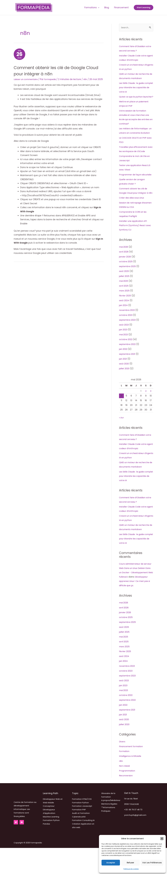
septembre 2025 (128, 288)
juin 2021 (123, 380)
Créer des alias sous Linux (133, 219)
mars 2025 (125, 312)
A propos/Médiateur (110, 826)
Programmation (128, 796)
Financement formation (132, 772)
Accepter (110, 862)
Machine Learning (51, 842)
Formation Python (80, 828)
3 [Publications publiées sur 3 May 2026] (150, 412)
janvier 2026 (125, 278)
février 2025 (125, 317)
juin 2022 (124, 370)
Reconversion (126, 801)
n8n (89, 80)
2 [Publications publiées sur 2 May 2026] (145, 412)
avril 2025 (124, 307)
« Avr (121, 439)
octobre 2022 (126, 361)
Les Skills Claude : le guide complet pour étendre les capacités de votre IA (133, 87)
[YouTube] (22, 848)
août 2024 (124, 322)
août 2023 (124, 346)
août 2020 (124, 385)
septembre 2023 (128, 341)
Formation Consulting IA (83, 846)
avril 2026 (124, 273)
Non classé (125, 791)
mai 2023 (124, 356)
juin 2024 (124, 327)
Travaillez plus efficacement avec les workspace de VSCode (134, 160)
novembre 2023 (127, 331)
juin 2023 (124, 351)
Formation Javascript (82, 832)
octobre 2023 (126, 336)
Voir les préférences (152, 862)
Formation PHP (79, 835)
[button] (162, 838)
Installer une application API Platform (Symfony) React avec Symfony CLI (134, 247)
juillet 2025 (125, 297)
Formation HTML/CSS (82, 825)
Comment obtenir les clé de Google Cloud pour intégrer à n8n (56, 71)
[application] (100, 7)
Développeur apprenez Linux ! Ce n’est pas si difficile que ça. (135, 607)
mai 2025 (124, 302)
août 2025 (124, 292)
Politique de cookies (131, 869)
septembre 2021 (127, 375)
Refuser (130, 862)
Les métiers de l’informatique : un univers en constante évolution (135, 137)
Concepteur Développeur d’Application (49, 836)
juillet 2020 (125, 390)
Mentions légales (109, 830)
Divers (122, 767)
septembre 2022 (128, 365)
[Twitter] (16, 848)
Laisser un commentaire (27, 80)
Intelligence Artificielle (131, 782)
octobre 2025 (126, 283)
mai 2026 (124, 268)
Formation (124, 777)
